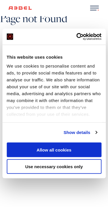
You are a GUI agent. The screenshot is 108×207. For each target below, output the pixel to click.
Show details (77, 132)
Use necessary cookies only (54, 166)
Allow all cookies (54, 149)
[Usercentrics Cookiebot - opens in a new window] (76, 37)
